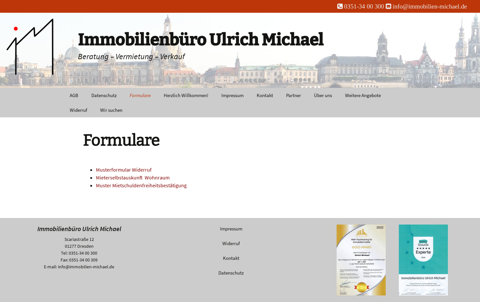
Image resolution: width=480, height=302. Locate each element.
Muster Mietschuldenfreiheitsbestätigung (141, 185)
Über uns (323, 95)
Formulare (140, 95)
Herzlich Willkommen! (186, 95)
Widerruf (78, 110)
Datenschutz (104, 95)
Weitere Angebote (363, 95)
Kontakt (265, 95)
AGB (74, 95)
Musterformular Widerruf (124, 169)
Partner (293, 95)
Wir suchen (111, 110)
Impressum (232, 95)
